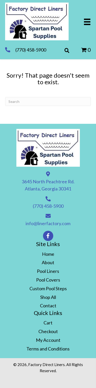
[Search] (48, 101)
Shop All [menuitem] (48, 297)
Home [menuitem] (48, 254)
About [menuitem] (48, 262)
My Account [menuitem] (48, 340)
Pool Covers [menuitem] (48, 280)
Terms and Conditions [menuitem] (48, 348)
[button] (48, 236)
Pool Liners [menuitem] (48, 271)
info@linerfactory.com (48, 223)
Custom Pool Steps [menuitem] (48, 288)
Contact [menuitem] (48, 305)
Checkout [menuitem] (48, 331)
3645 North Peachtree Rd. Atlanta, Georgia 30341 (48, 185)
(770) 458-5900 (30, 50)
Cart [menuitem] (48, 322)
